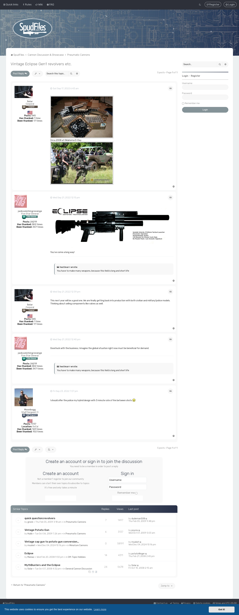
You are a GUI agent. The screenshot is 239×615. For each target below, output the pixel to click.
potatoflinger (138, 553)
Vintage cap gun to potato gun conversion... (52, 541)
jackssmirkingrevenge (30, 211)
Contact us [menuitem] (161, 603)
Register (195, 75)
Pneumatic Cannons (76, 522)
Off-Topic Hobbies (77, 557)
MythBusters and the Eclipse (42, 564)
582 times (37, 224)
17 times (37, 120)
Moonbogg (30, 409)
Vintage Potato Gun (37, 529)
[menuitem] (26, 4)
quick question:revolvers (40, 518)
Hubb (30, 533)
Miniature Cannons (78, 545)
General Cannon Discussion (78, 568)
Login (185, 75)
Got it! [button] (221, 609)
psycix (134, 530)
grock (30, 522)
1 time (37, 118)
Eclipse (29, 553)
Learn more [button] (100, 609)
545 (34, 115)
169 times (37, 429)
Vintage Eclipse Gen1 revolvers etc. (41, 63)
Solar (30, 101)
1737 (33, 424)
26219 (33, 221)
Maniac (30, 557)
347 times (38, 227)
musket (31, 545)
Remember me (127, 492)
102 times (38, 431)
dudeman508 (138, 518)
